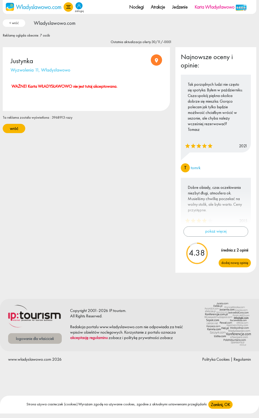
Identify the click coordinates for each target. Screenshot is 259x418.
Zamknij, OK (220, 408)
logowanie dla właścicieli (35, 338)
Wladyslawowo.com (55, 23)
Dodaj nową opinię (234, 262)
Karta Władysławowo (221, 7)
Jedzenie (180, 7)
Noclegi (136, 7)
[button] (68, 7)
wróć (14, 128)
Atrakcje (158, 7)
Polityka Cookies (216, 359)
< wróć (14, 23)
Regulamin (242, 359)
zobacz (115, 337)
